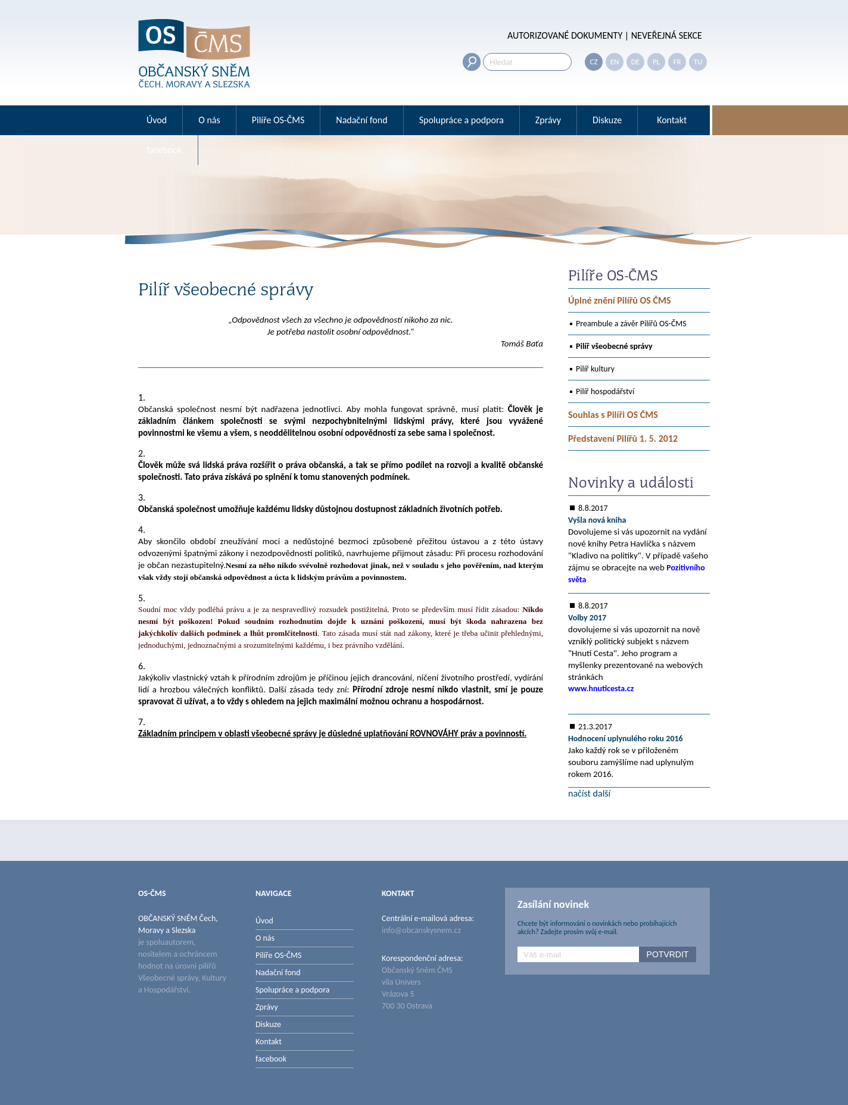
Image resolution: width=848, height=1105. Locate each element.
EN (614, 61)
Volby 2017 (587, 618)
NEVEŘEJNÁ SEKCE (665, 35)
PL (656, 61)
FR (677, 61)
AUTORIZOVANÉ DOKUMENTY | (568, 35)
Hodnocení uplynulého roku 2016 (625, 738)
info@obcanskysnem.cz (421, 930)
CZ (593, 61)
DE (635, 61)
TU (698, 61)
